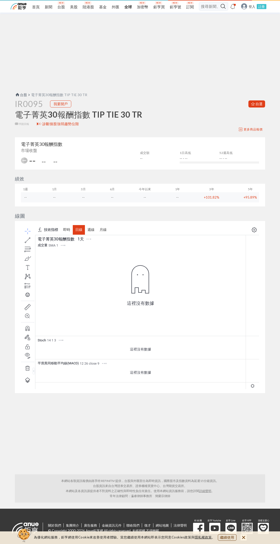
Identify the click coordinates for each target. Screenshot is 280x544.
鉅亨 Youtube (214, 528)
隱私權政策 (203, 537)
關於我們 (54, 525)
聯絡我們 (132, 525)
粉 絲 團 (198, 528)
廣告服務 (90, 525)
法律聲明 (180, 525)
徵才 (147, 525)
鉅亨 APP (247, 528)
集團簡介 (72, 525)
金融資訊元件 (112, 525)
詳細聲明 (205, 491)
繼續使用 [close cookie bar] (227, 537)
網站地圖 (162, 525)
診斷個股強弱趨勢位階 (60, 124)
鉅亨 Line (231, 528)
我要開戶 (61, 104)
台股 (21, 95)
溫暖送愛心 (263, 528)
